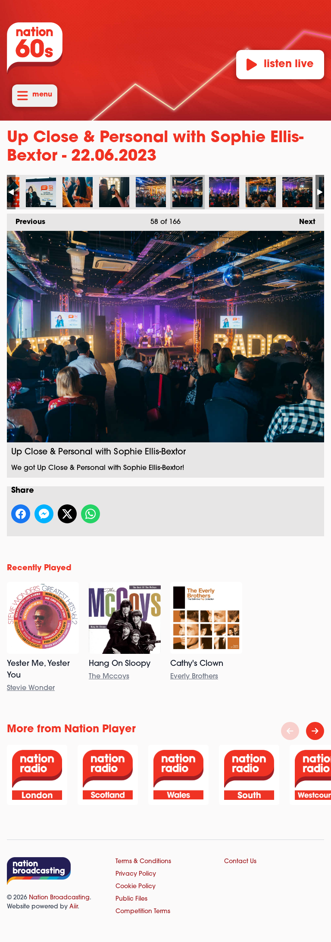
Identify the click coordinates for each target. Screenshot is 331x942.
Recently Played (39, 568)
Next (302, 220)
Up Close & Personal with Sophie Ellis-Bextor (41, 192)
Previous (26, 220)
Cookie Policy (136, 886)
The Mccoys (109, 676)
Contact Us (240, 861)
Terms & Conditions (143, 861)
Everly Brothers (194, 676)
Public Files (131, 899)
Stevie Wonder (31, 688)
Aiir (73, 907)
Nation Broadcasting (59, 898)
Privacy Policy (136, 874)
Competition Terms (143, 911)
